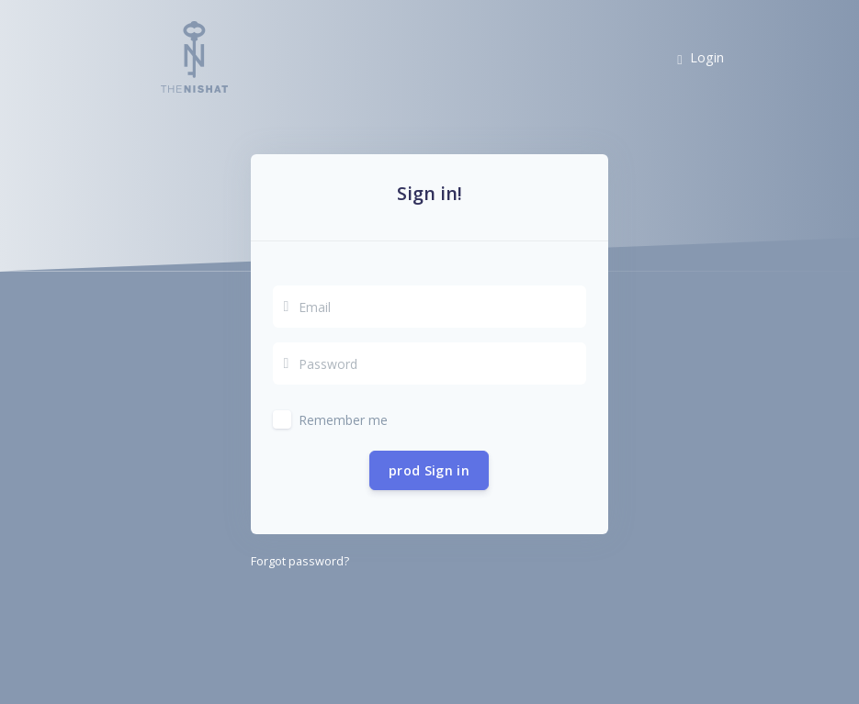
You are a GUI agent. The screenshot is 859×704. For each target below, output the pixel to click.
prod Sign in (429, 470)
